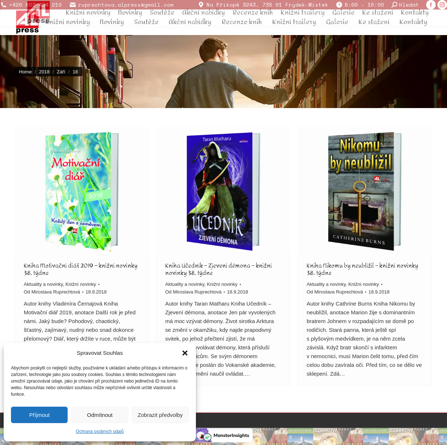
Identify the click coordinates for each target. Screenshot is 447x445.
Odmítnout (100, 415)
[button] (185, 353)
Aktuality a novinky (43, 284)
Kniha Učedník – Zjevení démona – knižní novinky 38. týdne (218, 269)
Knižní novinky (80, 284)
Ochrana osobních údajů (100, 431)
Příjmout (39, 415)
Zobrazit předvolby (160, 415)
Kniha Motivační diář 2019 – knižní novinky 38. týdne (80, 269)
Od (52, 292)
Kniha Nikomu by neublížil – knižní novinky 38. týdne (362, 269)
